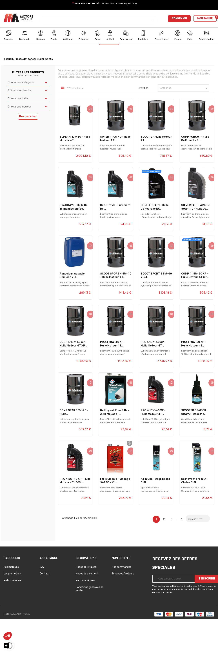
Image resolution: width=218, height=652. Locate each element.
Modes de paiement (87, 605)
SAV (42, 598)
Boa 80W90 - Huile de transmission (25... (74, 238)
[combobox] (29, 63)
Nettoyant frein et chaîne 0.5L (193, 512)
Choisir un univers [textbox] (16, 63)
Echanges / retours (123, 605)
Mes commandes (121, 598)
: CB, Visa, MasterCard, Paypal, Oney (106, 3)
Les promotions (13, 605)
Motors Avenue (12, 611)
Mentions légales (85, 611)
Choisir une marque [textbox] (69, 63)
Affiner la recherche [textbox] (20, 121)
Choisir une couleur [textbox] (19, 138)
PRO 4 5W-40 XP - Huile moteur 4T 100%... (75, 512)
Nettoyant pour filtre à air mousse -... (114, 443)
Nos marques (11, 598)
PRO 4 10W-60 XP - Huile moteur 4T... (193, 375)
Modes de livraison (86, 598)
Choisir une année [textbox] (122, 63)
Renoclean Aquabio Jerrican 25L (72, 306)
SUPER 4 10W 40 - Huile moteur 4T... (75, 169)
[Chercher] (99, 18)
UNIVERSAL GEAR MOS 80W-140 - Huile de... (195, 238)
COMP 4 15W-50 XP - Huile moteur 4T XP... (195, 306)
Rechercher (109, 72)
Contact (45, 605)
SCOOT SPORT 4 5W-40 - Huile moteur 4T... (115, 306)
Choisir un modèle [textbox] (175, 63)
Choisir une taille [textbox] (18, 129)
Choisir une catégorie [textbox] (21, 113)
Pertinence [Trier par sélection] (184, 120)
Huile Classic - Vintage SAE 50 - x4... (115, 512)
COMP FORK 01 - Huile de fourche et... (195, 169)
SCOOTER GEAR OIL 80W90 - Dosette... (194, 443)
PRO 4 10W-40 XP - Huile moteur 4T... (112, 375)
